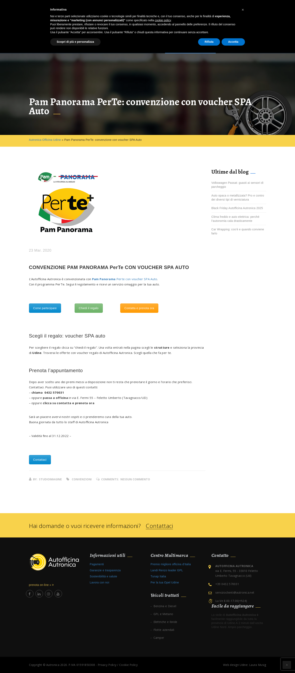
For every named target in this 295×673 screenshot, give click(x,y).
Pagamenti (97, 564)
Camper (158, 638)
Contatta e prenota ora (139, 308)
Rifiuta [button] (209, 41)
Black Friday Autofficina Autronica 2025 (237, 208)
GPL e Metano (163, 614)
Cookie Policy (128, 665)
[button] (243, 9)
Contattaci (40, 459)
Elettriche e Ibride (165, 622)
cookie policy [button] (163, 20)
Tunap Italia (158, 576)
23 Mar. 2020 (40, 250)
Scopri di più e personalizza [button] (75, 41)
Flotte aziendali (163, 630)
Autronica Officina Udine (45, 139)
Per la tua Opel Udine (165, 582)
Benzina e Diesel (164, 606)
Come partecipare (45, 308)
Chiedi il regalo (89, 308)
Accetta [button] (233, 41)
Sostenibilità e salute (103, 576)
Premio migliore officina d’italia (171, 564)
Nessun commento (135, 479)
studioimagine (50, 479)
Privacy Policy (107, 665)
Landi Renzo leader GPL (167, 570)
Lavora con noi (99, 582)
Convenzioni (82, 479)
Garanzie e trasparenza (105, 570)
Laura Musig (257, 665)
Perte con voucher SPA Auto (124, 279)
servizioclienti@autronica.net (234, 592)
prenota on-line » (41, 584)
